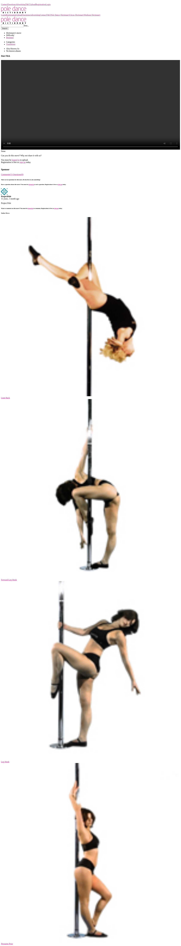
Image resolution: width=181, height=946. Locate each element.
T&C (27, 4)
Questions (11, 4)
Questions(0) (18, 174)
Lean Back (5, 398)
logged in (16, 160)
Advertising (20, 4)
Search (4, 28)
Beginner (10, 37)
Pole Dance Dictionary (10, 2)
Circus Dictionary (76, 15)
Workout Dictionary (92, 15)
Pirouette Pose (7, 944)
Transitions (10, 44)
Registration (41, 4)
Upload (33, 4)
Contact (4, 4)
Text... (26, 26)
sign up (23, 162)
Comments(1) (7, 174)
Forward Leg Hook (9, 580)
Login (48, 4)
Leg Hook (5, 762)
